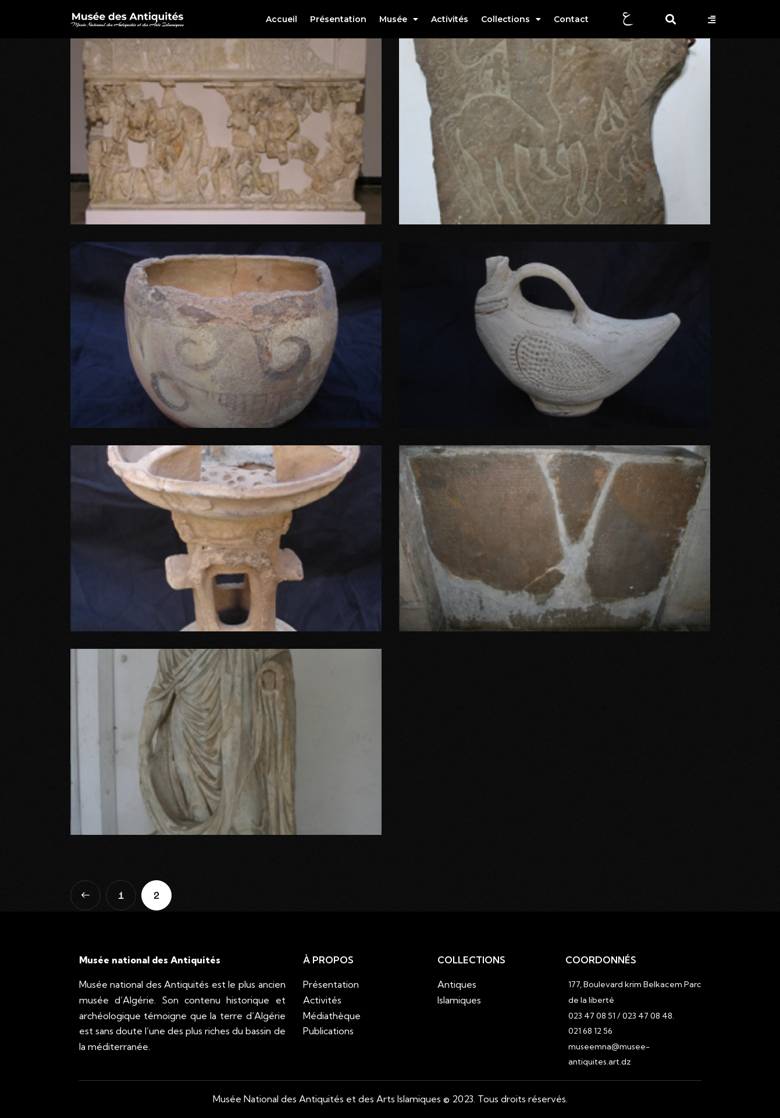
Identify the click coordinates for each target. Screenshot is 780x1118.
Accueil (281, 19)
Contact (571, 19)
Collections (511, 19)
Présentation (338, 19)
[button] (713, 19)
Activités (449, 19)
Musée (398, 19)
